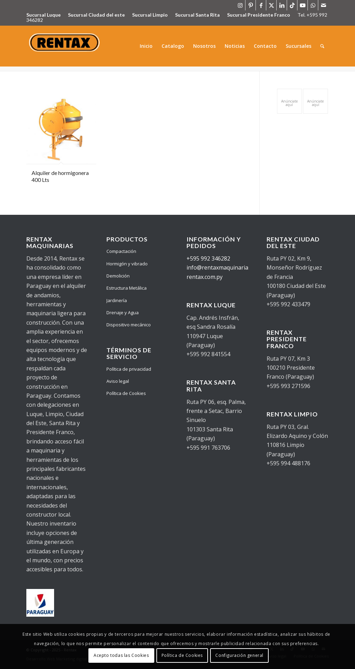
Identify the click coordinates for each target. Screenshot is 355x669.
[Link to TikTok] (292, 5)
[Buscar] (322, 46)
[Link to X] (271, 5)
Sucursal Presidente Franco (258, 15)
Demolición (118, 276)
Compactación (121, 251)
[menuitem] (146, 46)
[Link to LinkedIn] (282, 5)
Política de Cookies (126, 393)
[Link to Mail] (323, 5)
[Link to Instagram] (240, 5)
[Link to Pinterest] (250, 5)
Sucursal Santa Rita (197, 15)
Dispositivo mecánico (128, 325)
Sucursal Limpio (150, 15)
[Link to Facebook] (261, 5)
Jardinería (116, 300)
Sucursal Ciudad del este (96, 15)
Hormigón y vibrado (127, 264)
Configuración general (239, 655)
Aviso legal (117, 381)
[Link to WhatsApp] (313, 5)
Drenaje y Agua (122, 312)
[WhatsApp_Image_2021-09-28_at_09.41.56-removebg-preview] (65, 46)
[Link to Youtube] (302, 5)
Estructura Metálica (126, 288)
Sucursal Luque (43, 15)
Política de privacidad (128, 369)
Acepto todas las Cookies (121, 655)
